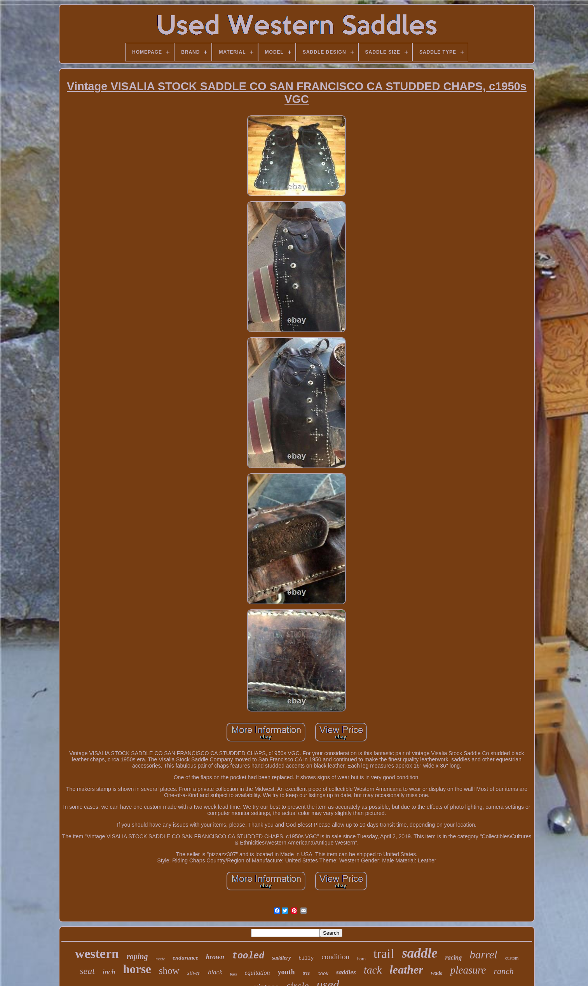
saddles (346, 972)
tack (373, 970)
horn (361, 958)
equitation (257, 972)
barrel (483, 954)
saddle (419, 953)
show (169, 970)
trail (383, 954)
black (215, 972)
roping (137, 956)
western (97, 953)
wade (437, 973)
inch (109, 972)
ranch (504, 971)
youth (286, 972)
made (160, 958)
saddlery (281, 958)
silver (193, 973)
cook (323, 973)
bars (233, 974)
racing (453, 957)
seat (87, 971)
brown (215, 957)
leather (406, 969)
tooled (248, 956)
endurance (185, 958)
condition (335, 957)
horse (137, 969)
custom (512, 958)
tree (306, 973)
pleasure (468, 970)
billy (306, 958)
